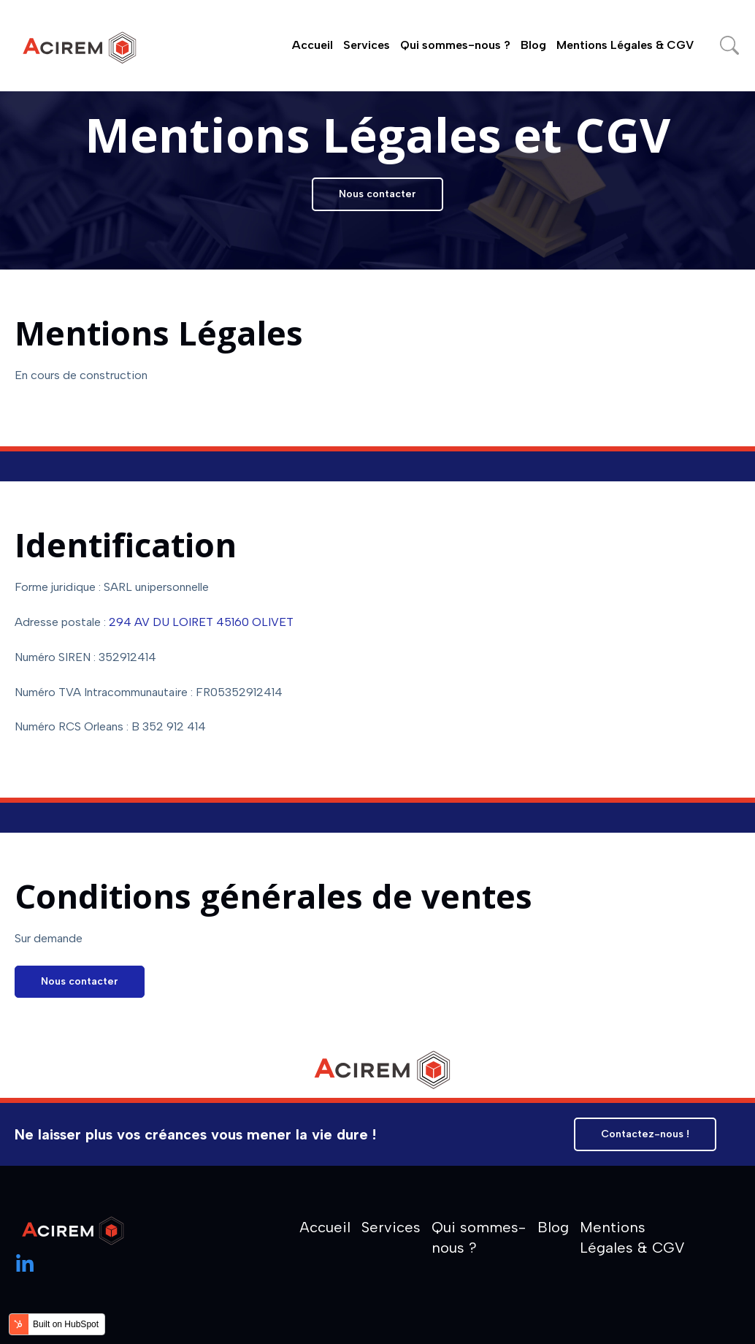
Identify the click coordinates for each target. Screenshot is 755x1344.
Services (366, 45)
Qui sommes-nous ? (455, 45)
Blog (533, 45)
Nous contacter (377, 194)
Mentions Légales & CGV (625, 45)
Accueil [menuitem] (324, 1227)
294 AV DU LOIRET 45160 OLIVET (201, 622)
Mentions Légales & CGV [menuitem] (632, 1237)
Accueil (312, 45)
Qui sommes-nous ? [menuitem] (479, 1237)
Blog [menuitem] (553, 1227)
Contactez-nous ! (645, 1134)
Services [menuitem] (391, 1227)
